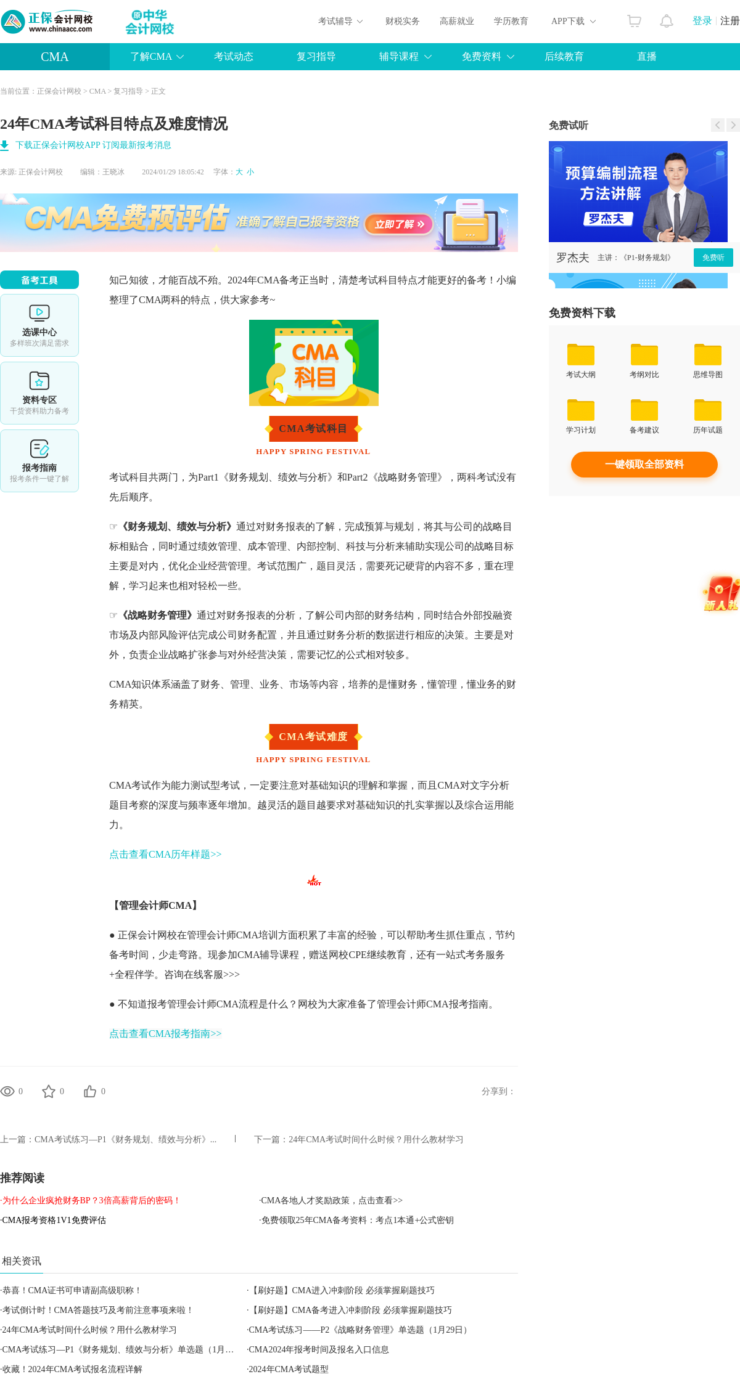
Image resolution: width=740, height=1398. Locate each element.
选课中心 (39, 325)
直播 (647, 56)
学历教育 (511, 21)
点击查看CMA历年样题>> (165, 854)
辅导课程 (399, 56)
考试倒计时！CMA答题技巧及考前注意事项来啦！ (98, 1310)
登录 (702, 20)
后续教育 (564, 56)
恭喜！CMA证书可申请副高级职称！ (72, 1290)
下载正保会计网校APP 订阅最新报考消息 (93, 145)
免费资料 (481, 56)
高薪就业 (457, 21)
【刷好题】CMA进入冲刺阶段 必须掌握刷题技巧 (342, 1290)
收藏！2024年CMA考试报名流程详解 (72, 1369)
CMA (55, 56)
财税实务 (402, 21)
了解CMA (151, 56)
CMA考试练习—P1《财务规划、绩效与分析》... (125, 1139)
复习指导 (316, 56)
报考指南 (39, 461)
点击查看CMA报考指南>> (165, 1033)
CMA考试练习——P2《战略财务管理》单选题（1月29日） (360, 1330)
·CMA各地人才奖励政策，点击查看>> (331, 1200)
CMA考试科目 (313, 428)
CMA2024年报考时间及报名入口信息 (319, 1349)
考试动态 (233, 56)
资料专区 (39, 393)
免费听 (713, 257)
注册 (730, 20)
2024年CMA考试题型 (289, 1369)
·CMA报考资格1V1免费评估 (53, 1220)
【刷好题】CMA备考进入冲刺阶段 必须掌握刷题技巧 (350, 1310)
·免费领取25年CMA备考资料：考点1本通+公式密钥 (356, 1220)
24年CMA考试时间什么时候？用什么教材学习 (376, 1139)
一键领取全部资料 (644, 464)
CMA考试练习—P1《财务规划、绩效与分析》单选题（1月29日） (127, 1349)
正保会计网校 (59, 91)
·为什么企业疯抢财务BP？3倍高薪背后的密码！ (90, 1200)
